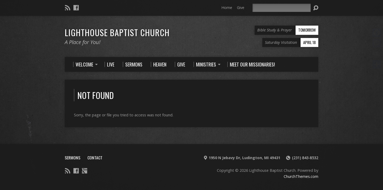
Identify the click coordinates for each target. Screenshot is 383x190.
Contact (94, 157)
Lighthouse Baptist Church (117, 32)
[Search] (282, 8)
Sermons (72, 157)
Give (240, 7)
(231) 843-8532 (305, 157)
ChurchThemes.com (301, 176)
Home (226, 7)
